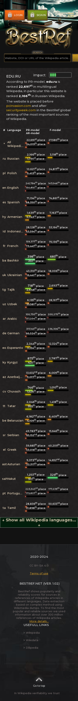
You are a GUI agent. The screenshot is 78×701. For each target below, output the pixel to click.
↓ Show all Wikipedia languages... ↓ (39, 522)
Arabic (12, 319)
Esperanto (15, 348)
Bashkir (13, 260)
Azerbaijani (16, 377)
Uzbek (12, 304)
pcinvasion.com (18, 106)
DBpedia (31, 647)
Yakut (11, 479)
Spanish (13, 202)
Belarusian (15, 420)
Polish (12, 173)
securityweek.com (21, 110)
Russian (13, 158)
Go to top (39, 680)
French (12, 246)
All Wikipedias (16, 144)
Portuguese (16, 493)
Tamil (11, 508)
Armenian (14, 217)
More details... (39, 621)
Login (14, 15)
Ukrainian (14, 275)
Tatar (11, 406)
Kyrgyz (12, 362)
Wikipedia (32, 632)
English (13, 188)
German (13, 333)
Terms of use (39, 573)
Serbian (13, 435)
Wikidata (31, 640)
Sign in (37, 15)
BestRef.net (31, 583)
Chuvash (14, 391)
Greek (11, 450)
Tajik (11, 289)
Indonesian (16, 231)
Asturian (13, 464)
